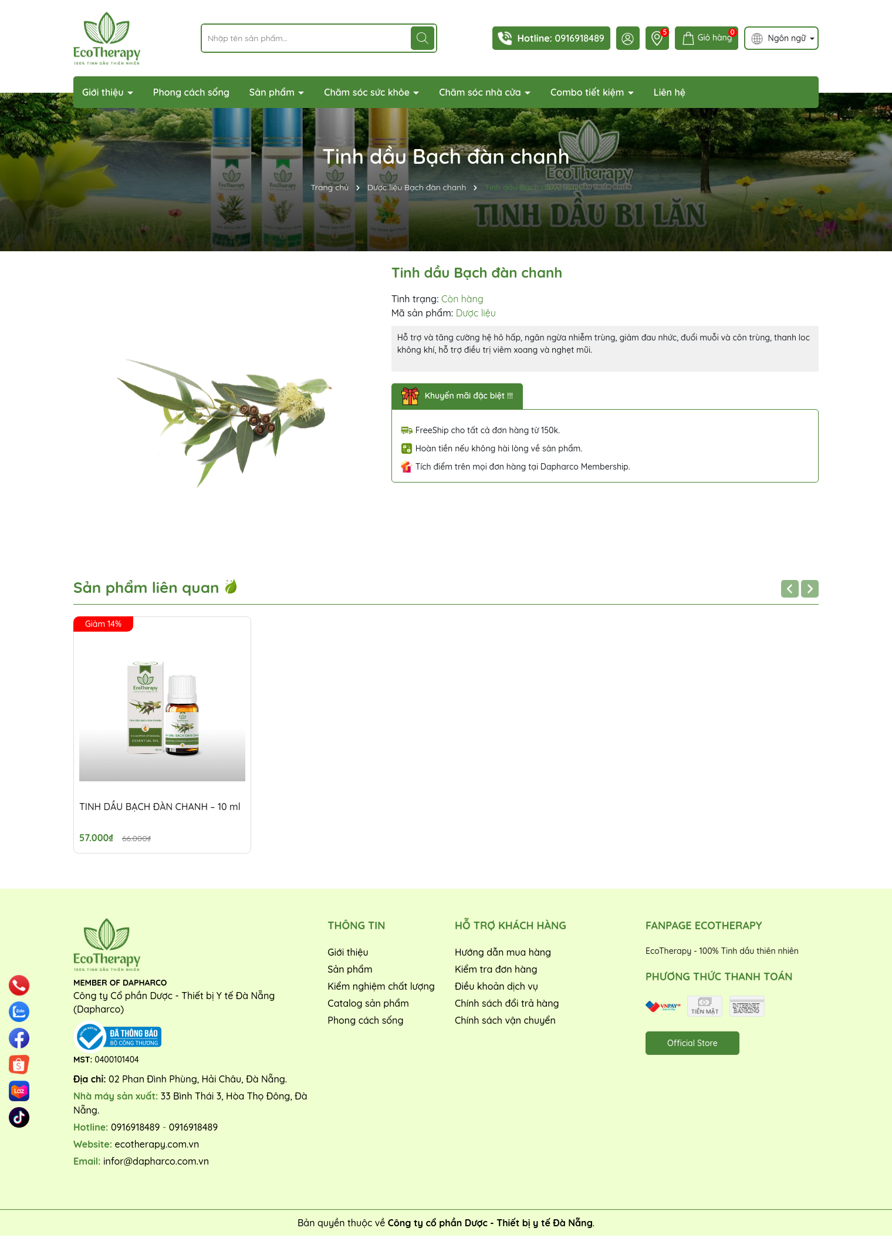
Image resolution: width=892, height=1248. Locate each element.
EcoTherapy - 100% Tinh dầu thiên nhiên (722, 951)
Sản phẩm (273, 92)
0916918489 (579, 38)
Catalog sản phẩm (368, 1003)
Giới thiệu (104, 92)
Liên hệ (669, 92)
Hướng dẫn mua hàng (503, 952)
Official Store (692, 1043)
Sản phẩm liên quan (155, 587)
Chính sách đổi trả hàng (507, 1003)
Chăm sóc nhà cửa (481, 92)
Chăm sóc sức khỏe (368, 92)
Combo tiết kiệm (588, 92)
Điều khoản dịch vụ (496, 986)
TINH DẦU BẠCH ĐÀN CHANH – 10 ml (160, 806)
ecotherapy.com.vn (157, 1144)
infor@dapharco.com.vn (156, 1161)
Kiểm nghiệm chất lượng (381, 986)
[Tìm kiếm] (422, 38)
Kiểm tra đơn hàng (496, 969)
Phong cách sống (191, 92)
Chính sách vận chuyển (505, 1020)
